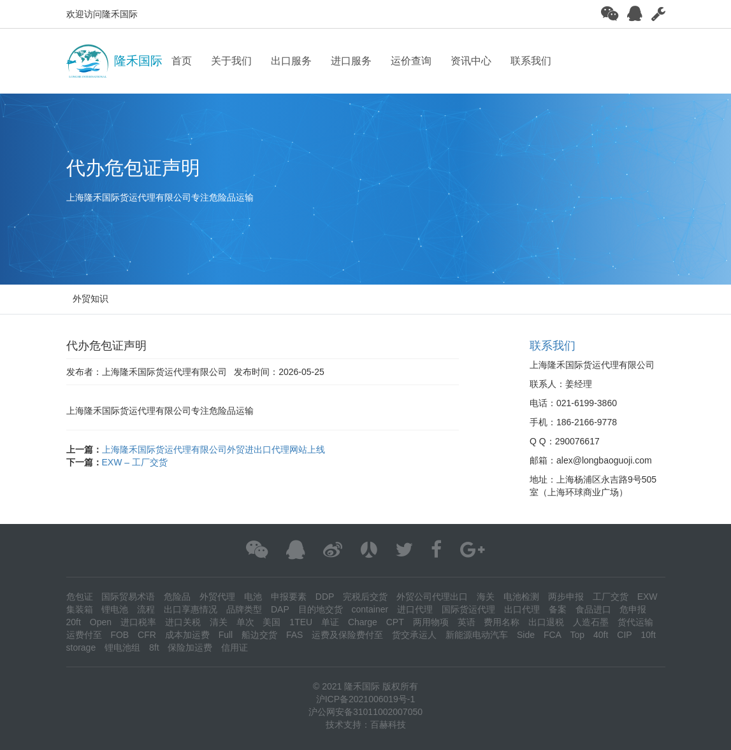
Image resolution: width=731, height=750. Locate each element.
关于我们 (231, 60)
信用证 (234, 647)
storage (81, 647)
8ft (154, 647)
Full (226, 635)
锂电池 (114, 609)
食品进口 (593, 609)
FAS (294, 635)
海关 (486, 596)
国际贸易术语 (128, 596)
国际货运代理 (468, 609)
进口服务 (351, 60)
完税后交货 (365, 596)
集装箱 (79, 609)
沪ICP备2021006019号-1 (366, 699)
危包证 (79, 596)
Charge (362, 622)
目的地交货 (320, 609)
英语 (466, 622)
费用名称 (501, 622)
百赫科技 (388, 724)
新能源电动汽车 (476, 635)
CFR (147, 635)
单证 (330, 622)
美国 (271, 622)
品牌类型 (244, 609)
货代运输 (635, 622)
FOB (119, 635)
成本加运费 (187, 635)
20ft (73, 622)
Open (101, 622)
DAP (280, 609)
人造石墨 (591, 622)
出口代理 (522, 609)
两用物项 (431, 622)
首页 (181, 60)
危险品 (177, 596)
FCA (552, 635)
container (370, 609)
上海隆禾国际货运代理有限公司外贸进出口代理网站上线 (213, 449)
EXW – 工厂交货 (135, 462)
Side (526, 635)
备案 (558, 609)
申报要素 (289, 596)
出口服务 (291, 60)
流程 (146, 609)
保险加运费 (190, 647)
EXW (647, 596)
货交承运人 (414, 635)
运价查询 (411, 60)
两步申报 (566, 596)
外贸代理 (217, 596)
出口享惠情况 (190, 609)
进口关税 (183, 622)
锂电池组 (122, 647)
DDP (325, 596)
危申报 (632, 609)
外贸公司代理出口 (432, 596)
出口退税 (546, 622)
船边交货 (259, 635)
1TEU (300, 622)
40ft (600, 635)
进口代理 (415, 609)
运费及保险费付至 (347, 635)
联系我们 (530, 60)
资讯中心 (471, 60)
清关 (219, 622)
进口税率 (138, 622)
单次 (245, 622)
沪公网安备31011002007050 (365, 712)
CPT (395, 622)
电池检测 (521, 596)
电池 (253, 596)
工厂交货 (610, 596)
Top (577, 635)
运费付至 (84, 635)
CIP (624, 635)
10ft (648, 635)
